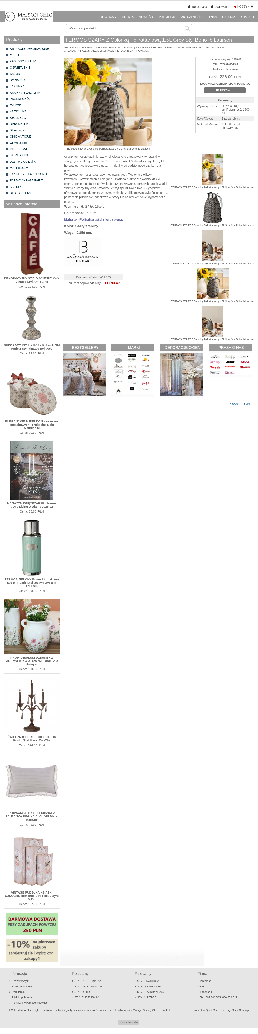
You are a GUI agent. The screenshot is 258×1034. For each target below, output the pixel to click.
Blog (202, 986)
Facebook (206, 991)
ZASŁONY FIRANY (23, 61)
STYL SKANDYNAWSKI (151, 991)
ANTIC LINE (18, 111)
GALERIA (228, 17)
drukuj (246, 403)
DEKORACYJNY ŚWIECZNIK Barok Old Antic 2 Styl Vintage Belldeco (32, 347)
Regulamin (18, 991)
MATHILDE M (19, 168)
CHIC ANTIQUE (20, 136)
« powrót (234, 403)
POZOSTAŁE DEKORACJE (192, 47)
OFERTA (128, 17)
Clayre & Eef (18, 142)
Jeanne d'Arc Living (23, 161)
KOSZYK (243, 6)
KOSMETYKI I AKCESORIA (28, 174)
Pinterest (205, 981)
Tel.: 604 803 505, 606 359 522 (218, 997)
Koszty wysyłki (20, 981)
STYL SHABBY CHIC (150, 986)
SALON (15, 73)
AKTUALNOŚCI (191, 17)
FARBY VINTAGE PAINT (26, 180)
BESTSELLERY (20, 193)
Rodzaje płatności (22, 986)
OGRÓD (15, 105)
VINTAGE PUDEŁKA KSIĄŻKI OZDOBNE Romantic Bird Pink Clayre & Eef (32, 896)
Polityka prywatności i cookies (30, 1002)
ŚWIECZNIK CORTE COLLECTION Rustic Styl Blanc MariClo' (32, 738)
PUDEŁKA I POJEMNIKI (118, 47)
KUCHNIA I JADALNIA (25, 92)
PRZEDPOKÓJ (20, 99)
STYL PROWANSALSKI (88, 986)
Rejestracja (199, 6)
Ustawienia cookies (128, 1022)
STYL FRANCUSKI (148, 981)
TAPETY (15, 186)
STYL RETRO (82, 991)
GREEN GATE (19, 149)
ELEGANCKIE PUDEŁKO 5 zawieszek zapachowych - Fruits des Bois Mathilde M (31, 425)
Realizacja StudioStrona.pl (234, 1010)
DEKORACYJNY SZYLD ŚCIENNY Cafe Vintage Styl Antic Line (31, 280)
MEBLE (15, 55)
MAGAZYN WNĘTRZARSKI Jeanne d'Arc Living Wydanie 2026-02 (32, 505)
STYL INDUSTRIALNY (88, 981)
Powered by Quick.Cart (205, 1010)
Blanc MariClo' (19, 124)
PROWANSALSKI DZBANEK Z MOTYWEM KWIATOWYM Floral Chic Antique (31, 661)
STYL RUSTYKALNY (87, 997)
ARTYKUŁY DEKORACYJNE (29, 48)
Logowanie (222, 6)
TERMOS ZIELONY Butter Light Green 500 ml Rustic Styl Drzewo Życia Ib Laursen (32, 583)
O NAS (212, 17)
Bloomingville (19, 130)
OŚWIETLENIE (20, 67)
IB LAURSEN (19, 155)
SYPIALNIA (17, 80)
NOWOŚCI (146, 17)
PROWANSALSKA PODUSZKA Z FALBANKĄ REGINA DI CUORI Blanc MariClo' (32, 816)
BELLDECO (18, 117)
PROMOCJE (167, 17)
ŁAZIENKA (17, 86)
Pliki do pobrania (22, 997)
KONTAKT (247, 17)
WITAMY (111, 17)
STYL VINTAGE (146, 997)
